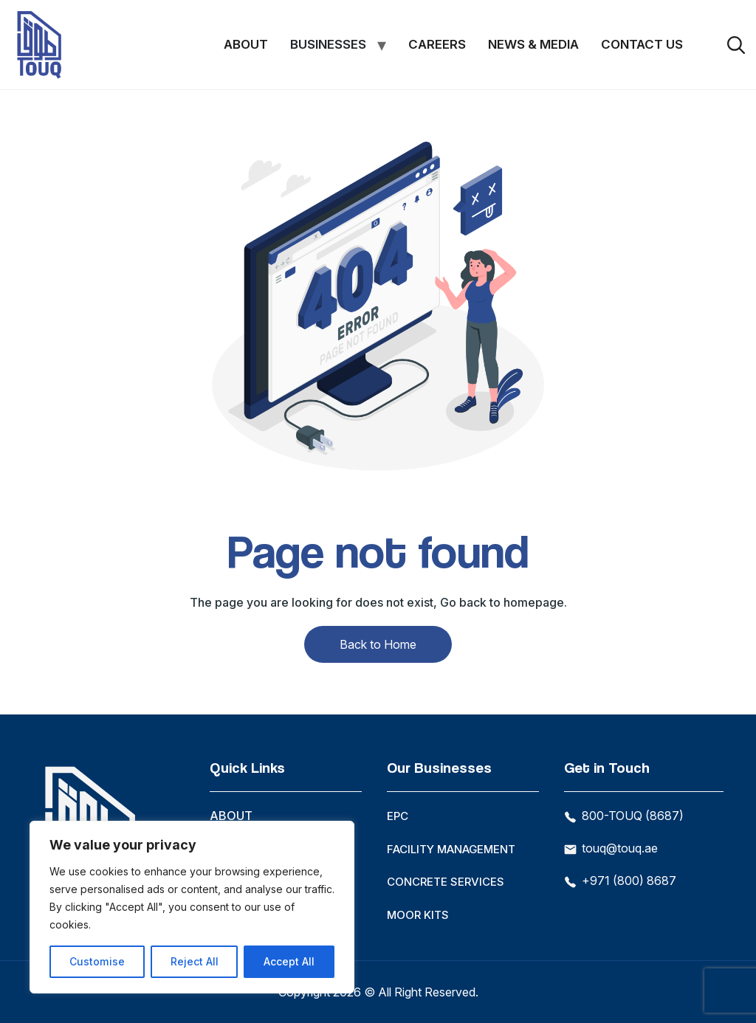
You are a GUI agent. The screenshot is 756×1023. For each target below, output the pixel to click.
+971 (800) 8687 (620, 880)
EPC (397, 816)
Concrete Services (445, 882)
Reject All (194, 961)
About (246, 44)
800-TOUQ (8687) (624, 815)
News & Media (533, 44)
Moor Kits (418, 915)
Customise (96, 961)
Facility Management (451, 849)
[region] (192, 907)
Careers (437, 44)
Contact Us (642, 44)
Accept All (289, 961)
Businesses (328, 44)
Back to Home (378, 644)
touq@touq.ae (611, 848)
